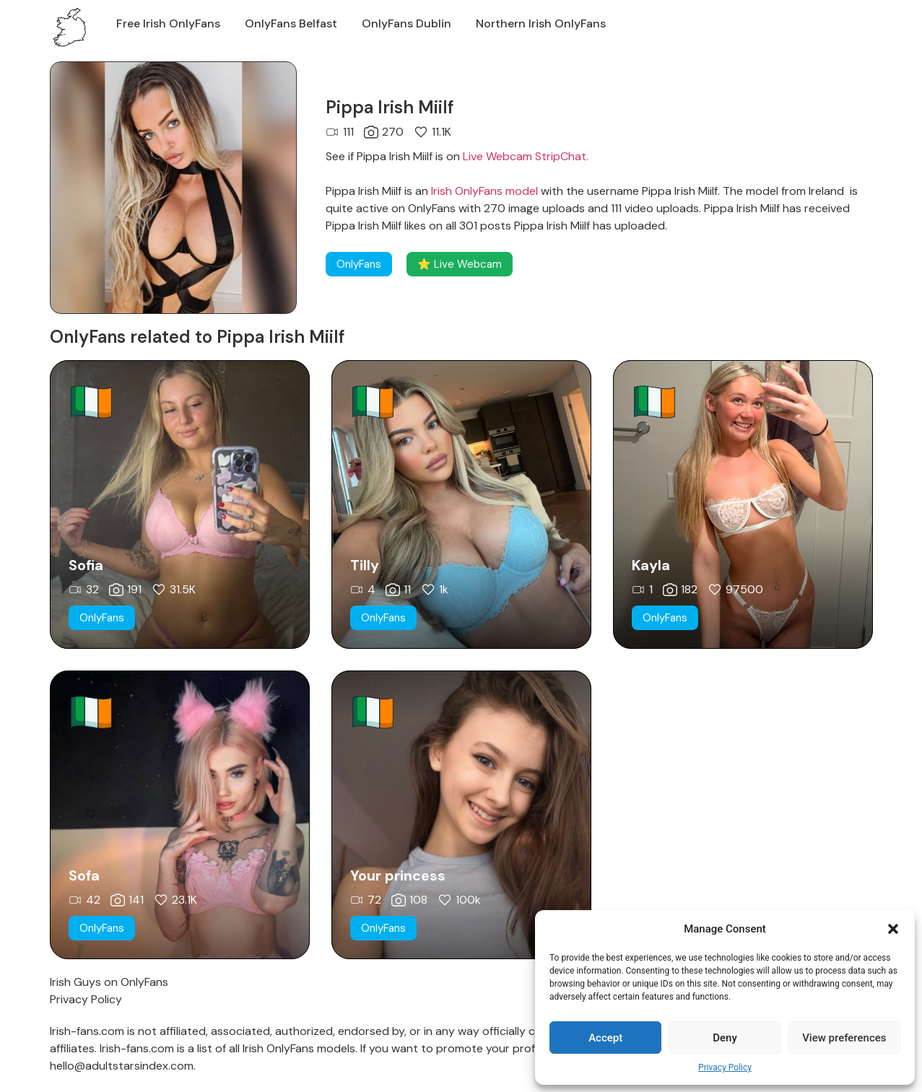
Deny (725, 1037)
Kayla (651, 565)
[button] (893, 929)
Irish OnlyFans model (484, 190)
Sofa (84, 875)
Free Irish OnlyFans (168, 23)
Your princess (397, 875)
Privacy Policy (725, 1067)
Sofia (86, 565)
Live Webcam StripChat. (525, 156)
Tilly (364, 565)
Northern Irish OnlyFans (541, 23)
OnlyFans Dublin (406, 23)
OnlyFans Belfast (291, 23)
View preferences (844, 1037)
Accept (605, 1037)
